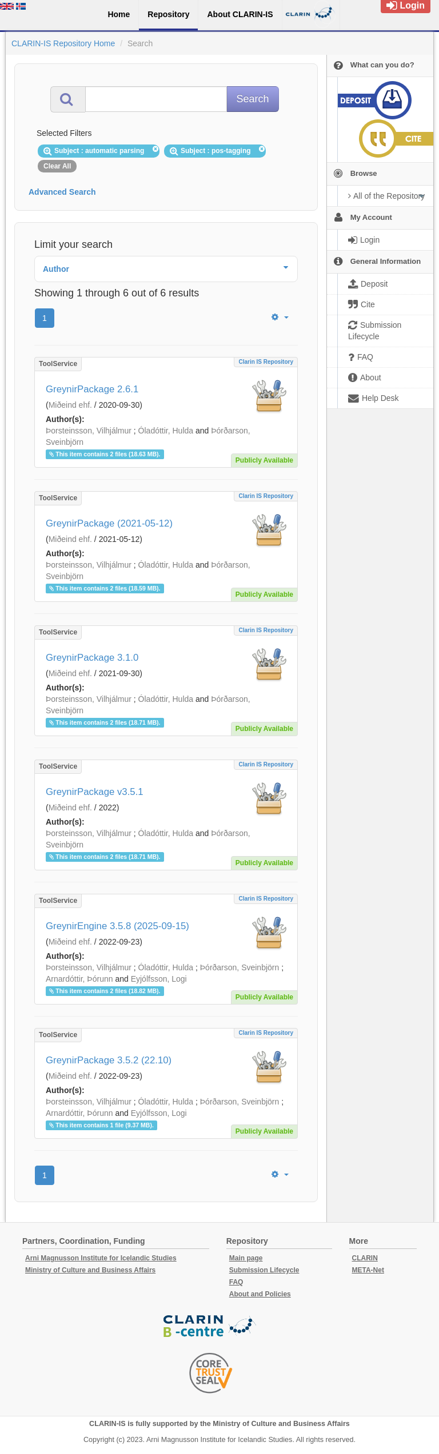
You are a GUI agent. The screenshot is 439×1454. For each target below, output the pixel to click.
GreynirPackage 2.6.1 (92, 389)
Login (405, 5)
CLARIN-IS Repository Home (63, 43)
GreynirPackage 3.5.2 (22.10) (108, 1060)
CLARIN (365, 1258)
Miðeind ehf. (70, 404)
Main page (246, 1258)
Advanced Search (62, 191)
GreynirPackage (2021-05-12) (109, 523)
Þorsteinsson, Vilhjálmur (88, 430)
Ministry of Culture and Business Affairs (90, 1270)
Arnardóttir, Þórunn (79, 978)
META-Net (368, 1270)
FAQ (236, 1282)
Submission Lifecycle (264, 1270)
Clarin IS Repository (265, 362)
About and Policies (260, 1294)
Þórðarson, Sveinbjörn (240, 967)
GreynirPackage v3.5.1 (94, 791)
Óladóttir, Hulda (166, 430)
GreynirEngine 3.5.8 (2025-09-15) (117, 926)
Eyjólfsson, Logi (159, 978)
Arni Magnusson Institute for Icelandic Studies (101, 1258)
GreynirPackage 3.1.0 (92, 657)
